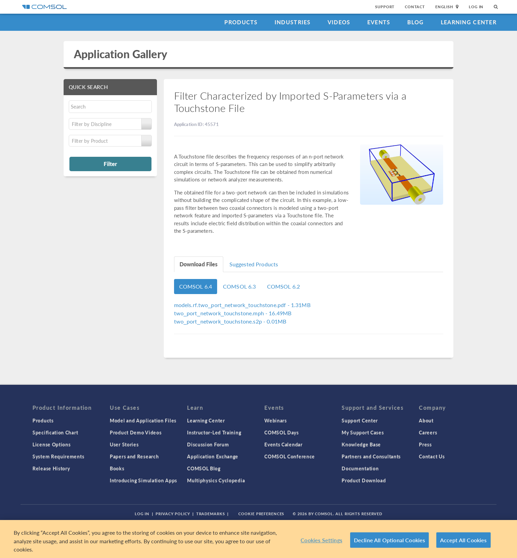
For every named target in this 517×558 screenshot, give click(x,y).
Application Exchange (212, 456)
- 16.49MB (233, 313)
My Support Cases (363, 432)
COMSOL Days (281, 432)
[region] (258, 539)
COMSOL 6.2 (283, 286)
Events (378, 22)
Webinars (275, 420)
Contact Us (432, 456)
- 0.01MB (230, 321)
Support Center (360, 420)
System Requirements (58, 456)
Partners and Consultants (371, 456)
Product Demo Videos (135, 432)
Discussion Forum (208, 444)
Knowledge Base (361, 444)
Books (117, 468)
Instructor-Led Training (214, 432)
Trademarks (210, 513)
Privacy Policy (173, 513)
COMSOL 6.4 (195, 286)
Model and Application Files (143, 420)
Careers (428, 432)
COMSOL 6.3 (239, 286)
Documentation (360, 468)
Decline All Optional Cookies (389, 540)
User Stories (124, 444)
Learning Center (468, 22)
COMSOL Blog (204, 468)
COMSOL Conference (289, 456)
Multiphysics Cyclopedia (216, 480)
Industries (293, 22)
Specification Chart (55, 432)
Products (240, 22)
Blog (415, 22)
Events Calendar (283, 444)
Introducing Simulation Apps (143, 480)
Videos (339, 22)
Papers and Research (134, 456)
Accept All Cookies (463, 540)
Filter (110, 164)
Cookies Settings (321, 540)
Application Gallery (120, 54)
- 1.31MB (242, 305)
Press (425, 444)
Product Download (364, 480)
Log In (476, 6)
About (426, 420)
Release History (51, 468)
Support (385, 6)
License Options (51, 444)
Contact (415, 6)
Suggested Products (253, 264)
